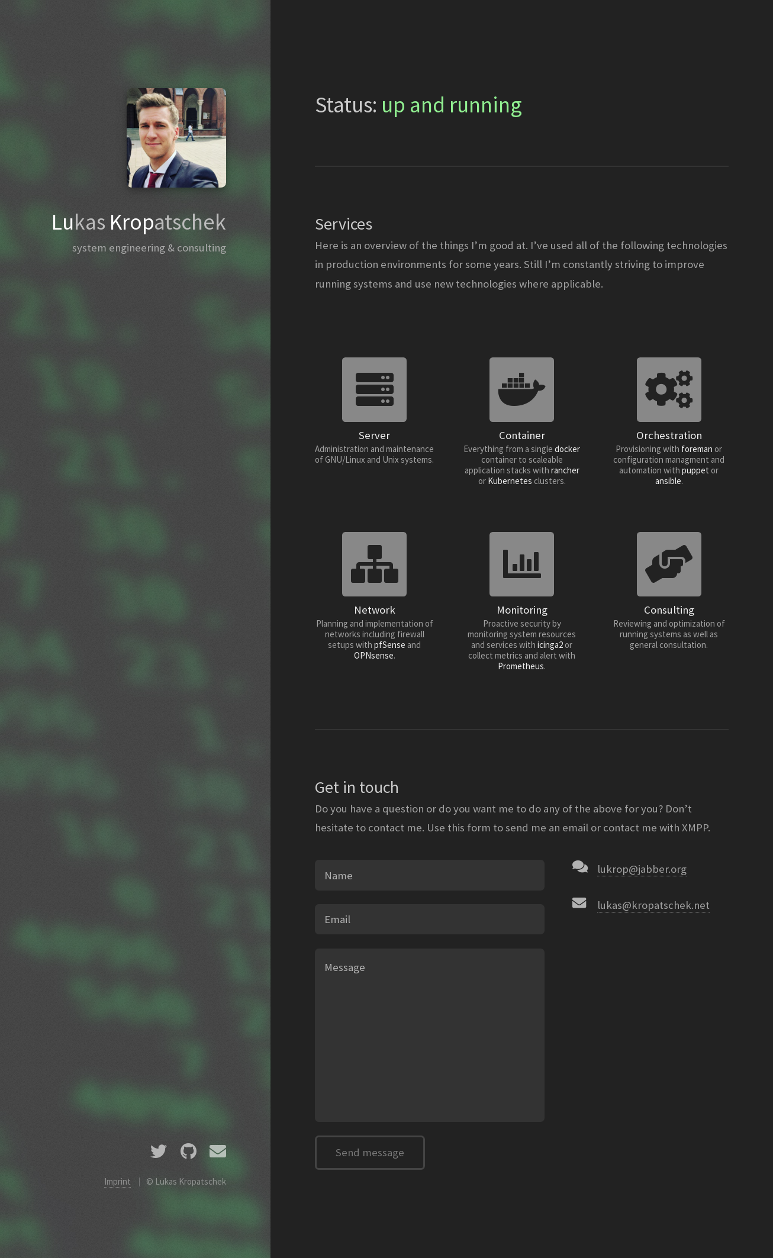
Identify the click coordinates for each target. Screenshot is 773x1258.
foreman (697, 448)
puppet (695, 470)
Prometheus (521, 666)
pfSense (389, 644)
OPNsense (374, 655)
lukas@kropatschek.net (653, 905)
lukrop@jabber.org (642, 869)
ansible (668, 480)
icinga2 (550, 644)
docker (567, 448)
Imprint (117, 1181)
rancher (565, 470)
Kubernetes (510, 480)
